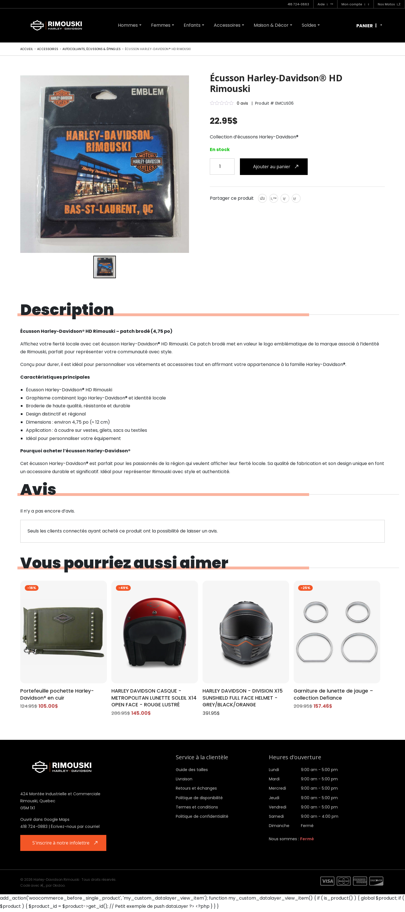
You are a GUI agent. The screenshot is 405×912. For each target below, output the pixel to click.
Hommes (128, 25)
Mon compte (355, 4)
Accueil (26, 49)
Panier (369, 26)
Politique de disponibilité (199, 798)
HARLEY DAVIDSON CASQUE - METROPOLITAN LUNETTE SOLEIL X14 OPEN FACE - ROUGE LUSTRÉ (151, 698)
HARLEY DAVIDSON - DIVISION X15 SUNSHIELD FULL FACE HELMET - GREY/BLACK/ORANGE (245, 698)
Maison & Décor (271, 25)
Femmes (160, 25)
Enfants (192, 25)
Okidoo (59, 887)
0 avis (242, 103)
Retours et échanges (196, 789)
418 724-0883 (298, 4)
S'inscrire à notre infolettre (62, 844)
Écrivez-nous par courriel (75, 827)
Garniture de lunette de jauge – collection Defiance (336, 695)
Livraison (184, 780)
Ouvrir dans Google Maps (44, 820)
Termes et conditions (197, 808)
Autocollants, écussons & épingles (91, 49)
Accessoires (227, 25)
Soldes (309, 25)
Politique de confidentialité (202, 817)
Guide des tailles (192, 770)
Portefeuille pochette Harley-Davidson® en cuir (59, 695)
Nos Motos (389, 4)
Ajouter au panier (271, 166)
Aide (325, 4)
